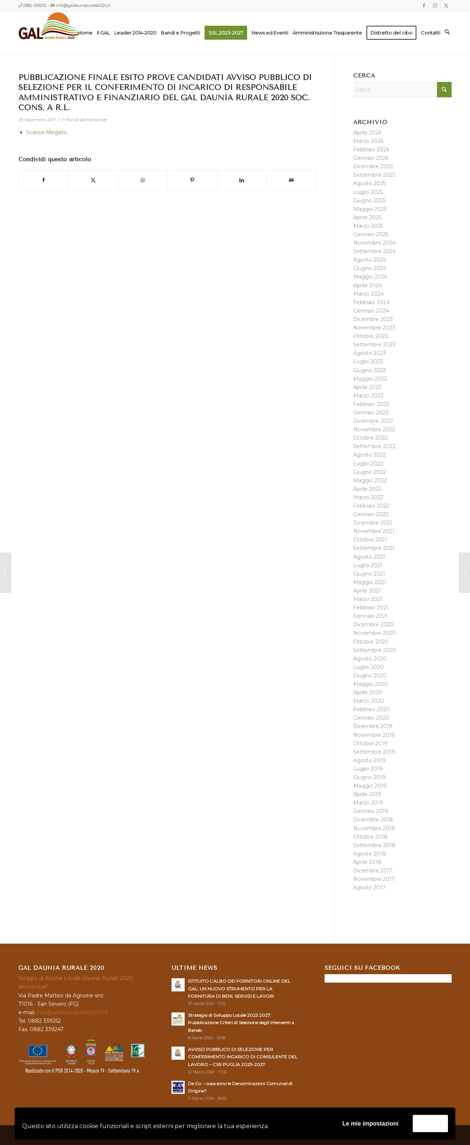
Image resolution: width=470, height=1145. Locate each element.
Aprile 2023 (367, 387)
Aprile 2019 (367, 794)
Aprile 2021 (367, 590)
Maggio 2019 (370, 785)
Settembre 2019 (374, 752)
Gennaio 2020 (371, 717)
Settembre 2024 (374, 251)
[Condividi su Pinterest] (192, 180)
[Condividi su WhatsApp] (142, 180)
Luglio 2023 (368, 361)
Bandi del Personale (86, 119)
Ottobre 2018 (370, 836)
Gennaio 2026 (370, 158)
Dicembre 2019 (373, 726)
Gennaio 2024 (371, 310)
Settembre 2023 (374, 344)
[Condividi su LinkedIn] (242, 180)
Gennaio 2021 (370, 616)
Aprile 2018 (367, 862)
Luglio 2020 (368, 667)
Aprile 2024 (367, 285)
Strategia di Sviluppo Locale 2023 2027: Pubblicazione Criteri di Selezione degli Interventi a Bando (241, 1022)
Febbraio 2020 (371, 709)
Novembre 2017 (374, 879)
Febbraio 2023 (371, 404)
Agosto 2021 (369, 557)
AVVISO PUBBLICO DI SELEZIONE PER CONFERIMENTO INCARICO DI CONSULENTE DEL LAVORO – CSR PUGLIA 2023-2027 (242, 1057)
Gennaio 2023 (370, 412)
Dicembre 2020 (373, 624)
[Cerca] (447, 32)
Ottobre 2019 (370, 743)
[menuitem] (85, 32)
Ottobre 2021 (370, 539)
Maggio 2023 (370, 378)
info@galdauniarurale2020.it (83, 5)
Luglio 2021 (367, 565)
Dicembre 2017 (373, 870)
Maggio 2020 (370, 684)
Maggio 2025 (370, 209)
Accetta (430, 1123)
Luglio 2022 (368, 463)
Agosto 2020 (370, 658)
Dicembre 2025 (373, 166)
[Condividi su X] (93, 180)
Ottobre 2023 (370, 336)
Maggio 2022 (370, 480)
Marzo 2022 (368, 497)
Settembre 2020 (374, 650)
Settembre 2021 (374, 548)
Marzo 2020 (368, 701)
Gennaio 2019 (370, 811)
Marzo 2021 (368, 599)
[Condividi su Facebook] (43, 180)
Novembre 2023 (374, 327)
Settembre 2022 (374, 446)
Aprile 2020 (367, 692)
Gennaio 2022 (370, 514)
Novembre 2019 (374, 735)
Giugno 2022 (369, 472)
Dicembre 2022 (373, 421)
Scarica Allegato (46, 132)
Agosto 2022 (369, 454)
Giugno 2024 (369, 268)
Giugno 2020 (370, 675)
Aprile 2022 (367, 489)
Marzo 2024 (368, 294)
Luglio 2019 (368, 769)
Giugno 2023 (369, 370)
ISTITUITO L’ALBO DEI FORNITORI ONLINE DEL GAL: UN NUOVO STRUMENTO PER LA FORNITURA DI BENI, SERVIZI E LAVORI (239, 988)
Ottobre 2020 (370, 641)
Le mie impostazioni (370, 1123)
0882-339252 (35, 5)
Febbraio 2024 (371, 302)
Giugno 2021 (369, 573)
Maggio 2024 (370, 276)
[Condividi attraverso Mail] (291, 180)
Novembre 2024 (374, 243)
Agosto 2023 (369, 353)
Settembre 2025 (374, 175)
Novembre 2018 (374, 828)
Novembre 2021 (373, 531)
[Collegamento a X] (446, 5)
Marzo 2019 (368, 802)
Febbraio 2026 (371, 149)
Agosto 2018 (369, 853)
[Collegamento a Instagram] (435, 5)
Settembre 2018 (374, 845)
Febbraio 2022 (371, 506)
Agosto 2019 (369, 760)
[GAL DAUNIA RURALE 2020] (64, 32)
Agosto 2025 (369, 183)
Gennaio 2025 (370, 234)
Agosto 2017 (369, 887)
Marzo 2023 (368, 395)
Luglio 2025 (368, 192)
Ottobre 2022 (370, 438)
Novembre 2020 (374, 633)
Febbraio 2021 (370, 607)
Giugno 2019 (369, 777)
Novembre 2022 (374, 429)
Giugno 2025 (369, 200)
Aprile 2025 (367, 217)
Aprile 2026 (367, 132)
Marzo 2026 (368, 141)
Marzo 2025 (368, 226)
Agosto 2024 (369, 259)
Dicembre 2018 (373, 819)
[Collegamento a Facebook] (424, 5)
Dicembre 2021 (372, 522)
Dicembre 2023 (373, 319)
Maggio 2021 (369, 582)
